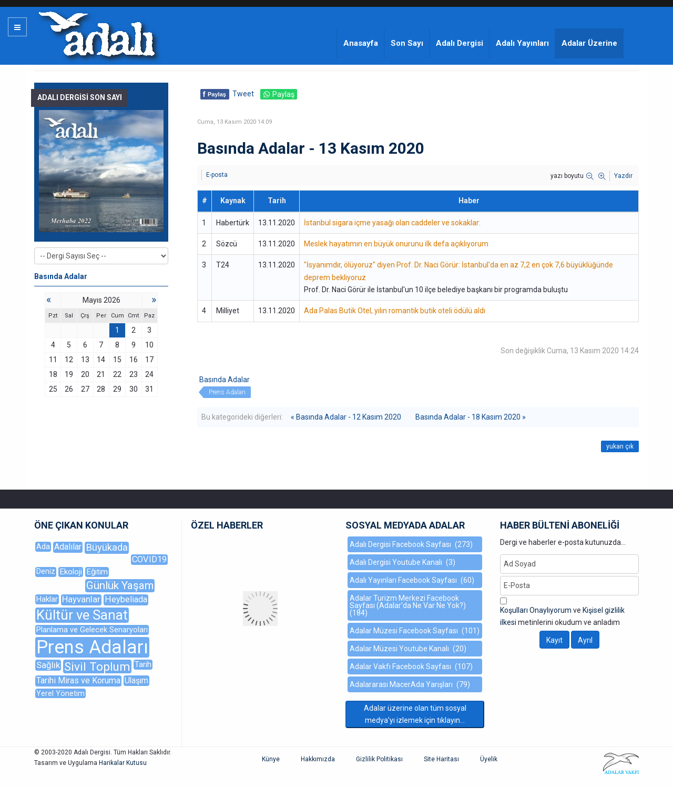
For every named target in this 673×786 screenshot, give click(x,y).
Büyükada (107, 547)
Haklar (47, 599)
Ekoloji (70, 571)
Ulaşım (136, 680)
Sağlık (48, 665)
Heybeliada (126, 599)
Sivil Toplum (97, 666)
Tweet (243, 93)
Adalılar (67, 547)
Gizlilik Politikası (379, 759)
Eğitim (97, 571)
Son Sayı (407, 43)
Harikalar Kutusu (123, 763)
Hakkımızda (318, 759)
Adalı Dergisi (459, 43)
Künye (271, 759)
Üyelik (488, 759)
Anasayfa (360, 43)
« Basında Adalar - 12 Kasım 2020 (346, 417)
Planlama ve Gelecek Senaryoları (92, 629)
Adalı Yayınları (522, 43)
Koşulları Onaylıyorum (536, 610)
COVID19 (149, 559)
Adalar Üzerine (589, 43)
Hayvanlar (81, 599)
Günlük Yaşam (120, 585)
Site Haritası (441, 759)
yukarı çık (620, 446)
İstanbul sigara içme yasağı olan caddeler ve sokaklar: (392, 222)
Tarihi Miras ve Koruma (78, 680)
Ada (43, 546)
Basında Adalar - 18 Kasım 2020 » (470, 417)
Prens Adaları (227, 392)
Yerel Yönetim (60, 693)
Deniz (45, 571)
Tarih (143, 664)
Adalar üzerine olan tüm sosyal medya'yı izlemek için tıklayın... (415, 714)
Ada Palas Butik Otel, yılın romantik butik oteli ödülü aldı (394, 310)
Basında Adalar (224, 379)
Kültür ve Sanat (82, 615)
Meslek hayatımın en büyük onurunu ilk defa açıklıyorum (396, 244)
